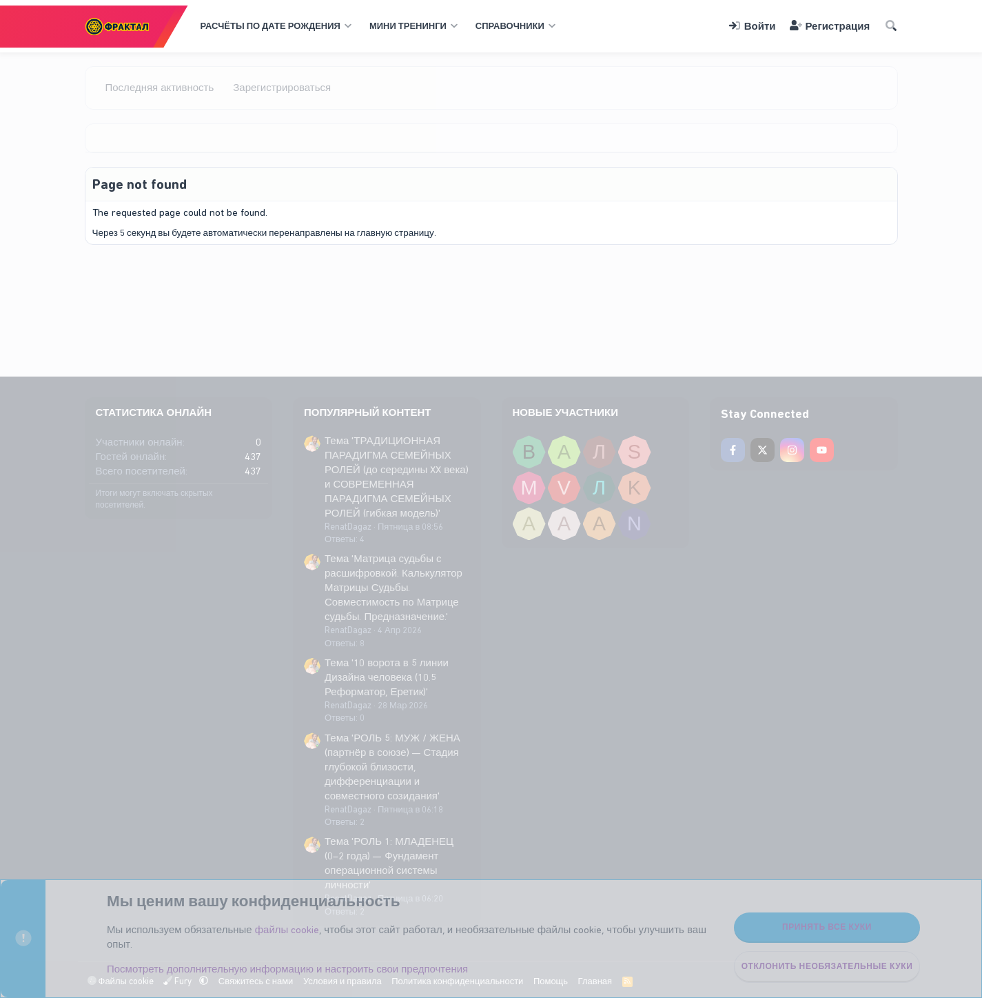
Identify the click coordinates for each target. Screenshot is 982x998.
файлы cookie (287, 930)
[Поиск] (890, 26)
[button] (274, 26)
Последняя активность (159, 87)
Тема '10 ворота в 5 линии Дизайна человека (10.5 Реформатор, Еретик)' (387, 677)
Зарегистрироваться (282, 87)
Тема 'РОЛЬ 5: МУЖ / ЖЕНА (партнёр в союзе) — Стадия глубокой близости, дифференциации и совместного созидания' (392, 767)
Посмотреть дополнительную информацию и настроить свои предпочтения (287, 969)
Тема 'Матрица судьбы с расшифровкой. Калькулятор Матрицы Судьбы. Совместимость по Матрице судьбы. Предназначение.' (393, 587)
